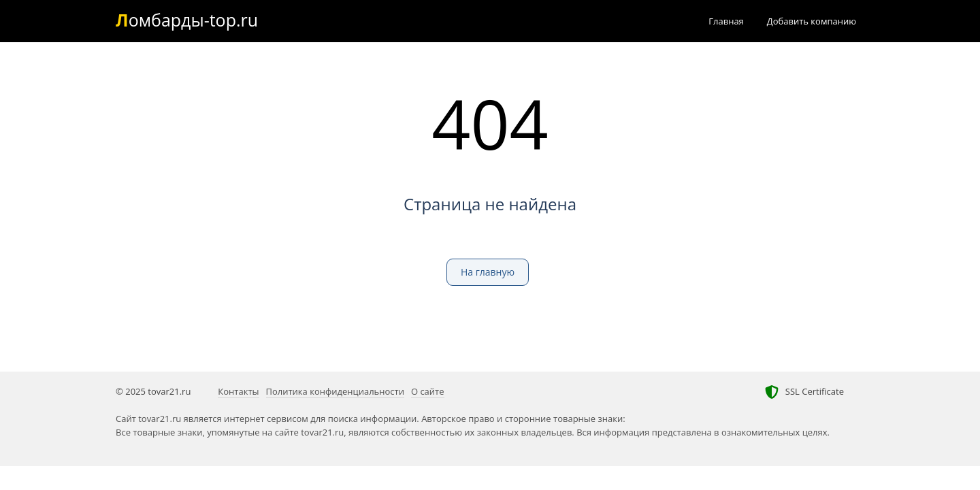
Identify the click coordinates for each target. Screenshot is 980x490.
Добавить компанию (811, 21)
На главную (487, 271)
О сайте (427, 391)
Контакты (238, 391)
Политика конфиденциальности (335, 391)
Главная (726, 21)
